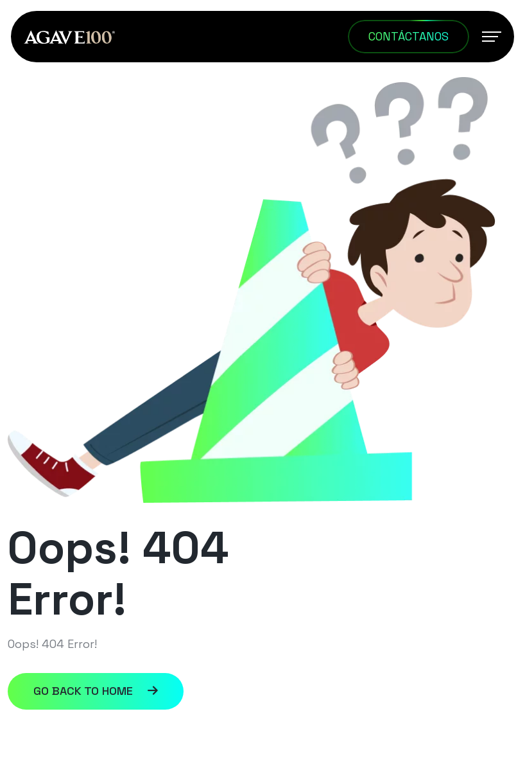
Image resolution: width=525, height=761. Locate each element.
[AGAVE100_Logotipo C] (69, 36)
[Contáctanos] (408, 36)
